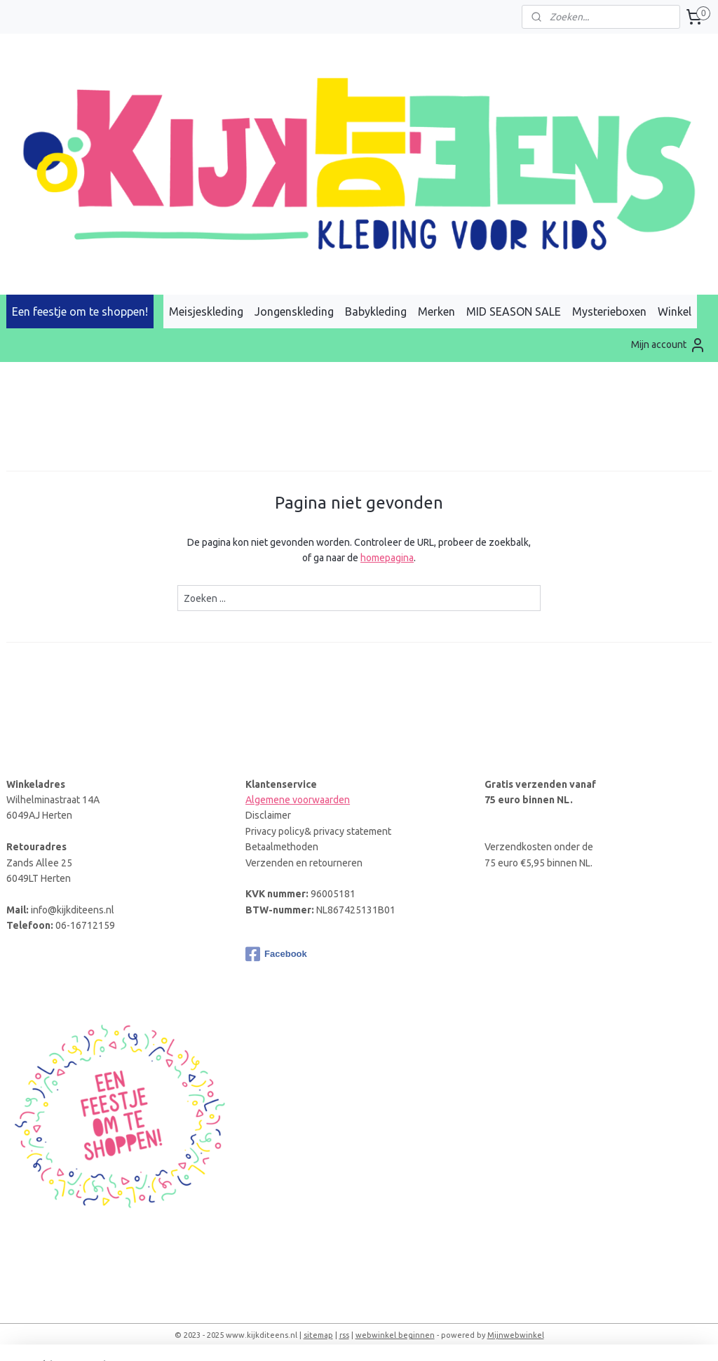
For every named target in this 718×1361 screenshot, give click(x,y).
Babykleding (376, 311)
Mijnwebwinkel (515, 1335)
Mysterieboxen (609, 311)
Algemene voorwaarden (297, 799)
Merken (436, 311)
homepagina (387, 557)
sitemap (318, 1335)
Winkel (674, 311)
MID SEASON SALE (513, 311)
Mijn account (668, 345)
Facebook (276, 954)
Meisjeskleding (206, 311)
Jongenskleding (294, 311)
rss (344, 1335)
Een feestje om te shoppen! (80, 311)
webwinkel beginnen (395, 1335)
